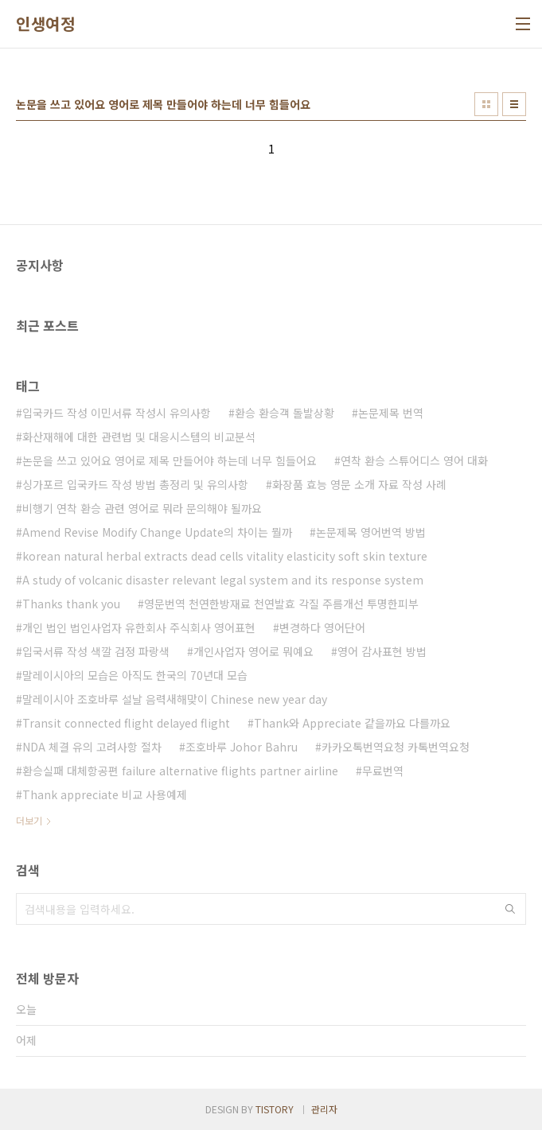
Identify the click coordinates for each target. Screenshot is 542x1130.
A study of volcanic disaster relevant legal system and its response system (222, 580)
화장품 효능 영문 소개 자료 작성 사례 (359, 484)
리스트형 (514, 104)
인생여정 (45, 24)
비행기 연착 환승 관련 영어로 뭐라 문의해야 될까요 (142, 508)
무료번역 (383, 771)
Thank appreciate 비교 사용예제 (104, 794)
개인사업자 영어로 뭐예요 (253, 651)
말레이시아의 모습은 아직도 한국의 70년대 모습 (135, 675)
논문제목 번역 (390, 413)
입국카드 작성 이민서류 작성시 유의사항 (116, 413)
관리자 (324, 1109)
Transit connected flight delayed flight (126, 723)
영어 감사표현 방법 (382, 651)
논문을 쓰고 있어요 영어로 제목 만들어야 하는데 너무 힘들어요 (169, 460)
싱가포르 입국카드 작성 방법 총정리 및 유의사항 (135, 484)
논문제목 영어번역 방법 (371, 532)
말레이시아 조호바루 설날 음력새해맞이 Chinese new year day (174, 699)
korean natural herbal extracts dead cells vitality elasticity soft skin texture (224, 556)
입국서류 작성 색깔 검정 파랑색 (96, 651)
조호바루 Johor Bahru (241, 747)
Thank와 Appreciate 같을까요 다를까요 (352, 723)
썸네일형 (486, 104)
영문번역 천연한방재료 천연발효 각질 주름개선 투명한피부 (281, 604)
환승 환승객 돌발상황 (284, 413)
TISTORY (274, 1109)
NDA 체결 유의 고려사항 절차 (92, 747)
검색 (510, 909)
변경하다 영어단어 (322, 627)
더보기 (29, 820)
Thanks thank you (71, 604)
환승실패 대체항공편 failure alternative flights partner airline (180, 771)
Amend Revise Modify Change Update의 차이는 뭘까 (157, 532)
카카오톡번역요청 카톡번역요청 (396, 747)
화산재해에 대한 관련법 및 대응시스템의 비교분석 (138, 437)
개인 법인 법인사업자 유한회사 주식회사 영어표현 (138, 627)
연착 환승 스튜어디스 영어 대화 (414, 460)
